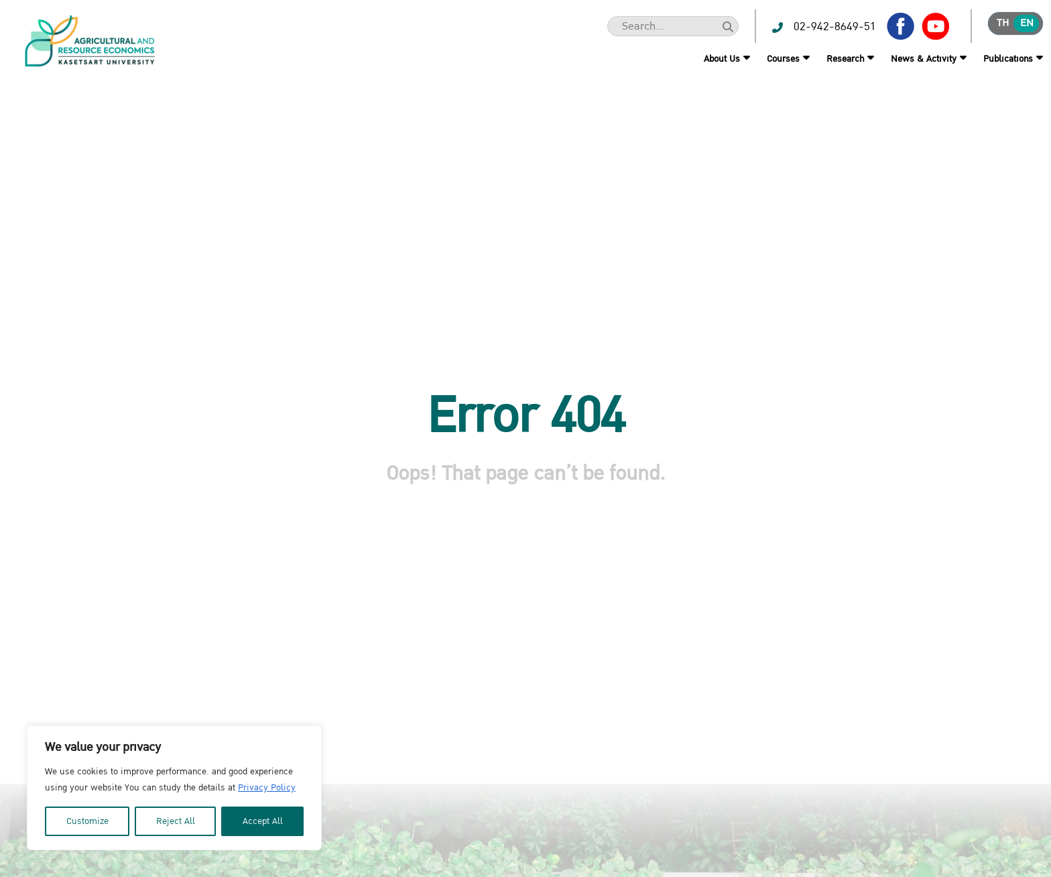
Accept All (263, 821)
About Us (722, 59)
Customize (87, 821)
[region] (174, 787)
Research (845, 59)
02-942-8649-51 (835, 26)
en (1027, 23)
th (1003, 23)
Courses (783, 59)
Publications (1008, 59)
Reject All (175, 821)
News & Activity (923, 59)
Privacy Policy (267, 787)
